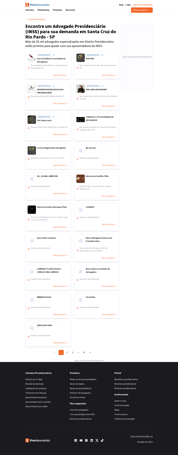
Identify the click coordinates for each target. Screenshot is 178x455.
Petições (57, 10)
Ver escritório (61, 75)
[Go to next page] (90, 352)
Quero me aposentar (143, 4)
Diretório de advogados (80, 393)
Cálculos (29, 10)
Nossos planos (142, 10)
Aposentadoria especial (36, 397)
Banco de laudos (77, 384)
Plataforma (43, 10)
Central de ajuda (121, 405)
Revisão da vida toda (34, 384)
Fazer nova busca (35, 19)
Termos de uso (121, 414)
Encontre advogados (79, 410)
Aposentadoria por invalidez (38, 402)
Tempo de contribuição (35, 393)
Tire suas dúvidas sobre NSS (82, 414)
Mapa (116, 410)
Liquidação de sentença (35, 388)
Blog (121, 4)
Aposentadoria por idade (36, 406)
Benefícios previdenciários (126, 379)
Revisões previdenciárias (125, 384)
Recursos (70, 10)
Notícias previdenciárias (81, 419)
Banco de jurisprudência (80, 388)
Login (128, 4)
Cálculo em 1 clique (34, 379)
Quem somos (120, 401)
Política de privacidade (124, 419)
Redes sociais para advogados (83, 379)
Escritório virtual (77, 397)
